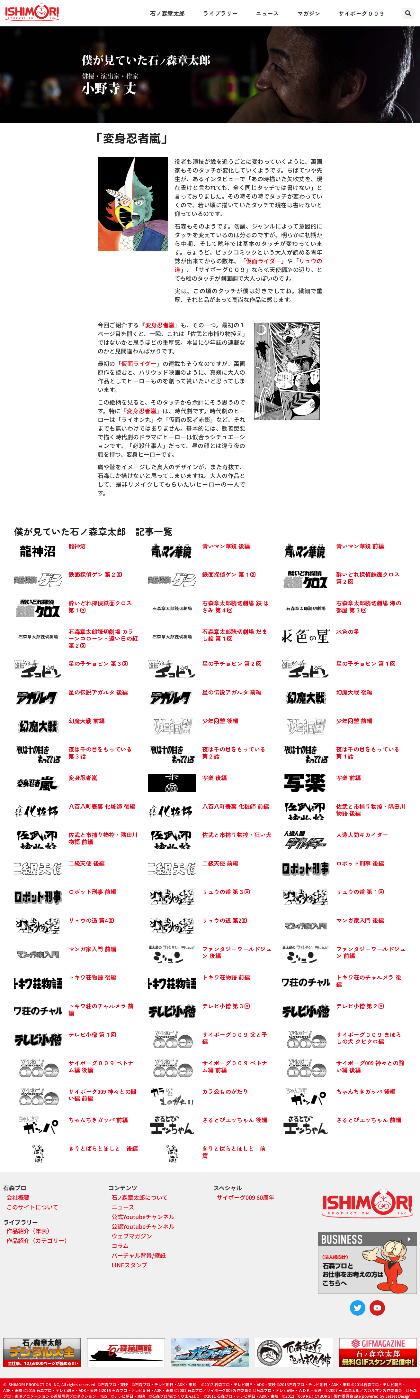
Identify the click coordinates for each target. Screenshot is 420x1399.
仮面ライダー (263, 260)
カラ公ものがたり (225, 1091)
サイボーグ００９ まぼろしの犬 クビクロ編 (368, 1038)
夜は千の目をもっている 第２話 (234, 752)
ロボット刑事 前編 (92, 891)
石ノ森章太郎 (167, 13)
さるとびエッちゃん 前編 (368, 1119)
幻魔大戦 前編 (86, 720)
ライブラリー (220, 13)
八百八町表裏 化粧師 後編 (101, 806)
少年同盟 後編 (220, 720)
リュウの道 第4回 (91, 920)
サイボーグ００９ (361, 13)
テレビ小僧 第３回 (226, 1006)
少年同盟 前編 (354, 720)
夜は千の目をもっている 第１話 (368, 752)
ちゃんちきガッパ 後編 (366, 1091)
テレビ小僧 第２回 (360, 1006)
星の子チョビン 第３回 (98, 663)
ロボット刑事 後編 (360, 863)
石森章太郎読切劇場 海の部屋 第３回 (368, 606)
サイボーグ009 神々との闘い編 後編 (370, 1066)
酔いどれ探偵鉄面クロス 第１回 (100, 606)
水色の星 (347, 631)
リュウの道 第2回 (224, 920)
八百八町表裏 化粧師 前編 (235, 806)
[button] (408, 13)
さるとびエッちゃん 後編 (234, 1119)
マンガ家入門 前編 (92, 949)
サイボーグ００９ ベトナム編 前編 (234, 1066)
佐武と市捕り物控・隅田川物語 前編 (103, 838)
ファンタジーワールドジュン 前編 (371, 952)
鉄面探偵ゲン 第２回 (95, 574)
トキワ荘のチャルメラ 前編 (101, 1009)
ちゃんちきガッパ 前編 (98, 1119)
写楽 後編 (214, 777)
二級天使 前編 (220, 863)
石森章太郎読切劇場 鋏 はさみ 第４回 (235, 606)
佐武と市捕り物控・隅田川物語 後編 (371, 809)
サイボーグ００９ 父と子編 (234, 1038)
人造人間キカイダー (362, 834)
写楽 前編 (348, 777)
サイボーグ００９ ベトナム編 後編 (101, 1066)
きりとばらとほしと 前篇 (234, 1152)
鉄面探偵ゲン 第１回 (229, 574)
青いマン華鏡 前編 (360, 546)
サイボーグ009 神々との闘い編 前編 (102, 1095)
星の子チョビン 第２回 (232, 663)
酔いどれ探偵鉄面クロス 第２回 (368, 577)
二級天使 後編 (86, 863)
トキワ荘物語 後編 (92, 977)
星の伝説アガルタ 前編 (232, 692)
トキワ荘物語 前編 (226, 977)
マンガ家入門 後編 (360, 920)
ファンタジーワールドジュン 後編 (237, 952)
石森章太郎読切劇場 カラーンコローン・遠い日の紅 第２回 (103, 638)
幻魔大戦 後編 (354, 692)
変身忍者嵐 (160, 325)
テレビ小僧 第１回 (92, 1034)
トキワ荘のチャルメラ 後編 (368, 980)
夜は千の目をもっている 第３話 (100, 752)
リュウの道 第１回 (360, 891)
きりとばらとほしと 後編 (103, 1148)
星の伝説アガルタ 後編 (98, 692)
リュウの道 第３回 (226, 891)
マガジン (308, 13)
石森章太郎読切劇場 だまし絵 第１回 (234, 635)
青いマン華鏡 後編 (226, 546)
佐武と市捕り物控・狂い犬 (237, 834)
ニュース (267, 13)
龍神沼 (77, 546)
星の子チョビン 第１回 (366, 663)
